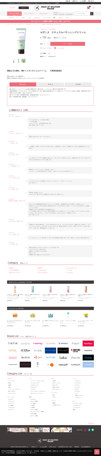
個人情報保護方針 (86, 446)
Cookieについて (21, 453)
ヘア (18, 17)
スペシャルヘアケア (35, 383)
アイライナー (78, 387)
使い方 (50, 84)
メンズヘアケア (76, 407)
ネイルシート (11, 409)
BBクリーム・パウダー (14, 272)
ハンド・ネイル (46, 17)
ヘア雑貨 (32, 405)
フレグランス (37, 17)
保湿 (9, 387)
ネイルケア (10, 399)
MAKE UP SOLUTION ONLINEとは (19, 446)
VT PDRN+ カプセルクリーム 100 (50, 321)
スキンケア (11, 17)
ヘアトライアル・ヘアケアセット (38, 391)
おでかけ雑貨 (33, 413)
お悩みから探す (43, 13)
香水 (53, 395)
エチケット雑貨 (34, 415)
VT (7, 323)
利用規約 (76, 446)
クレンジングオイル (42, 272)
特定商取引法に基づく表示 (65, 446)
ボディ (23, 17)
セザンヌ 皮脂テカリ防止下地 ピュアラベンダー (68, 295)
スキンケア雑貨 (34, 401)
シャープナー (70, 270)
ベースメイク (78, 380)
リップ (76, 393)
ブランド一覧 (13, 24)
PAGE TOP (91, 423)
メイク (29, 17)
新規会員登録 (12, 7)
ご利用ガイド (75, 1)
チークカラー (78, 383)
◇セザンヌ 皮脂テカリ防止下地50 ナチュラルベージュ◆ (15, 295)
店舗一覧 (68, 1)
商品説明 (23, 84)
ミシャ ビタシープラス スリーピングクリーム (85, 321)
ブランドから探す (29, 13)
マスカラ (77, 389)
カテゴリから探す (14, 13)
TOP (8, 24)
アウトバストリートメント (36, 393)
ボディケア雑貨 (34, 409)
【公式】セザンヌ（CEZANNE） (25, 24)
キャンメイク (61, 14)
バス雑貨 (32, 407)
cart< (88, 6)
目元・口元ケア (11, 391)
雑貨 (54, 17)
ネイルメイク (11, 401)
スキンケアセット (12, 393)
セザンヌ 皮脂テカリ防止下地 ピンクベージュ (50, 295)
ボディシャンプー (56, 383)
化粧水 (9, 385)
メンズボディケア (77, 405)
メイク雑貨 (33, 403)
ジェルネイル (11, 407)
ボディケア (55, 385)
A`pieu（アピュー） (64, 323)
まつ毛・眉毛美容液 (14, 270)
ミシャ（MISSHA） (82, 323)
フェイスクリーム (37, 24)
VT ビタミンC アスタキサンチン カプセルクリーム (15, 321)
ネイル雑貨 (10, 405)
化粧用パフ (11, 267)
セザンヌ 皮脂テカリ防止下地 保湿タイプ (85, 295)
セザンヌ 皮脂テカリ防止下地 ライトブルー (32, 295)
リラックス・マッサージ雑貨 (37, 411)
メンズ (66, 17)
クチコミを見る (59, 48)
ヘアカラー (33, 389)
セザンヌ (55, 14)
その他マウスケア (56, 405)
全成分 (78, 84)
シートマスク (70, 272)
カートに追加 (68, 44)
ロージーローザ (69, 14)
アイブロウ (77, 391)
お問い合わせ (91, 1)
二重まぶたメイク (79, 395)
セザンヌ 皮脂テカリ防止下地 (15, 298)
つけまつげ (33, 399)
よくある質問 (83, 1)
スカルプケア (33, 387)
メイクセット (78, 397)
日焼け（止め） (56, 387)
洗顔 (9, 383)
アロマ (54, 397)
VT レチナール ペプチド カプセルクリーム (32, 321)
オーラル (60, 17)
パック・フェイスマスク (14, 389)
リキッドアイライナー (72, 267)
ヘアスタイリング (34, 385)
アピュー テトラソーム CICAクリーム (68, 321)
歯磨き (54, 403)
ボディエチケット (56, 389)
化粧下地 (40, 267)
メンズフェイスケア (77, 403)
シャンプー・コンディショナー (37, 380)
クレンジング (11, 380)
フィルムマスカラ (42, 270)
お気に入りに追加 (45, 48)
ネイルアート (11, 403)
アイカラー (77, 385)
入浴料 (54, 380)
